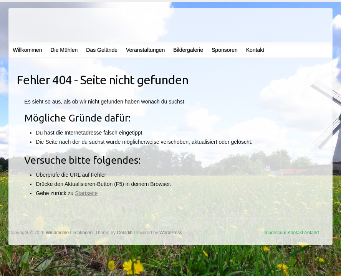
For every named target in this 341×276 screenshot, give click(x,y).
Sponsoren (225, 50)
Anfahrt (311, 232)
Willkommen (27, 50)
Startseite (86, 193)
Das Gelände (102, 50)
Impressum (274, 232)
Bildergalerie (188, 50)
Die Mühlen (64, 50)
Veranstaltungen (145, 50)
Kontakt (255, 50)
